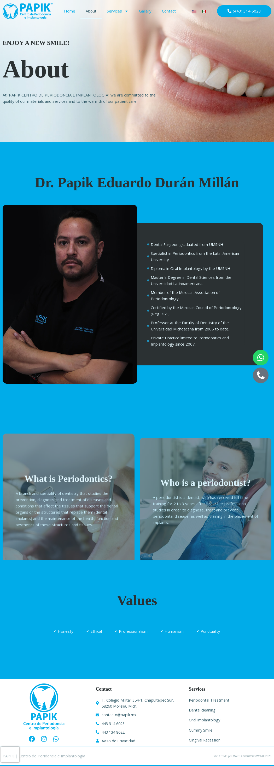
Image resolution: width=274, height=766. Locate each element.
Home (69, 11)
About (91, 11)
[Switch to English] (194, 11)
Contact (169, 11)
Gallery (145, 11)
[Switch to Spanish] (204, 11)
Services (118, 11)
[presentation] (10, 754)
